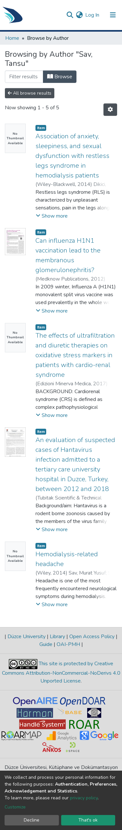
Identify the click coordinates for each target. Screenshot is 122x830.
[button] (79, 15)
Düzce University (26, 636)
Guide (46, 644)
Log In (92, 15)
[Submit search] (70, 15)
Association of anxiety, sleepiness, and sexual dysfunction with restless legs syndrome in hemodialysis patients (72, 156)
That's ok (88, 820)
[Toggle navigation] (113, 15)
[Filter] (24, 76)
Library (57, 636)
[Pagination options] (110, 109)
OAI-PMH (68, 644)
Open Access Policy (92, 636)
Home (12, 38)
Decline (31, 820)
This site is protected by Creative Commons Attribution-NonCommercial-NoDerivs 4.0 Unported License (61, 672)
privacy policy (84, 798)
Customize (15, 807)
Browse (59, 76)
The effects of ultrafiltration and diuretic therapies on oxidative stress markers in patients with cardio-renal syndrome (75, 355)
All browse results (29, 93)
